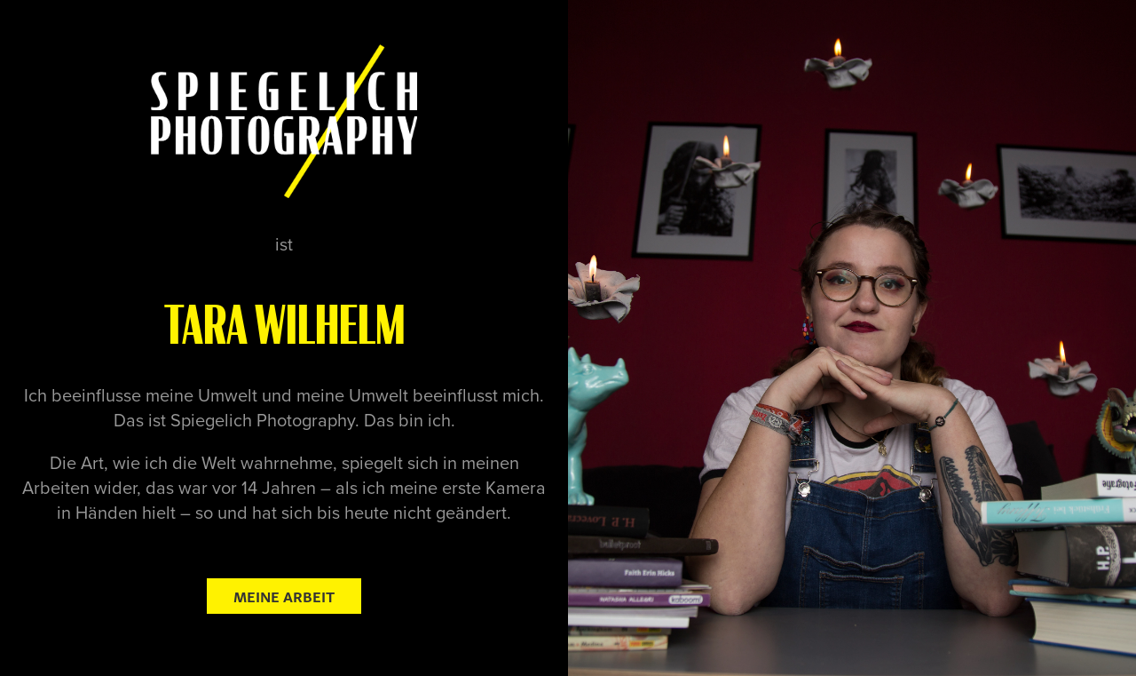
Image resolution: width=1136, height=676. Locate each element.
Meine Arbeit (284, 595)
